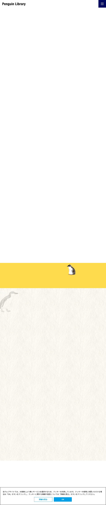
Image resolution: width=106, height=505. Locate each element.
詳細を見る (43, 499)
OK (63, 499)
